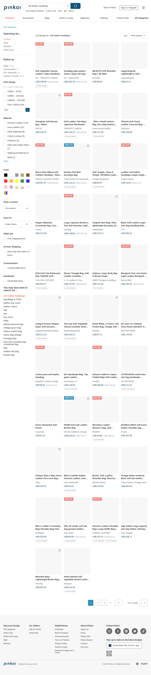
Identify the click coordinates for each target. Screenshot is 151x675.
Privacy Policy (61, 644)
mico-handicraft (71, 482)
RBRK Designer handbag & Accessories (110, 280)
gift (65, 11)
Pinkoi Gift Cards (11, 636)
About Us (84, 629)
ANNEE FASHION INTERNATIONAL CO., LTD (56, 179)
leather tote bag (11, 351)
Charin (38, 229)
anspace (68, 583)
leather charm (10, 306)
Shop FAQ (33, 633)
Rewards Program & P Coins (64, 651)
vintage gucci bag (12, 328)
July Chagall (126, 533)
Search (75, 6)
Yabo (37, 482)
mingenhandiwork (100, 179)
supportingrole (127, 78)
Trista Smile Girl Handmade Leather (80, 179)
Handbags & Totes (13, 299)
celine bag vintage (12, 335)
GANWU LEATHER (101, 533)
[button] (28, 110)
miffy (6, 320)
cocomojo (39, 432)
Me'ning (39, 583)
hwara (71, 11)
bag (5, 348)
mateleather (97, 229)
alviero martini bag (13, 331)
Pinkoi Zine (9, 50)
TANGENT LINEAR (49, 78)
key (5, 313)
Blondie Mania (99, 482)
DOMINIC (39, 533)
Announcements (62, 636)
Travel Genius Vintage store (134, 482)
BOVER (96, 432)
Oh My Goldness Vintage (75, 432)
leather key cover (12, 303)
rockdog (67, 229)
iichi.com (84, 647)
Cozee (124, 432)
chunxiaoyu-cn (70, 381)
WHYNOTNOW (128, 331)
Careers (84, 644)
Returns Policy (61, 647)
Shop (6, 43)
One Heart (69, 533)
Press (83, 633)
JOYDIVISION (127, 381)
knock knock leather (101, 128)
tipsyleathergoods (72, 331)
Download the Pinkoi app (124, 645)
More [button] (6, 161)
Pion (60, 11)
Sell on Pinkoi (110, 7)
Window (7, 46)
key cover (8, 317)
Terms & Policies (62, 640)
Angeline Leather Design (46, 381)
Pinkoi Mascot (87, 640)
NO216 (38, 128)
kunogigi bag (10, 338)
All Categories (10, 27)
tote (5, 310)
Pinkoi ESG (85, 636)
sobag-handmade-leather (46, 331)
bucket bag (9, 355)
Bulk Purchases (61, 633)
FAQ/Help (59, 629)
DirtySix (96, 331)
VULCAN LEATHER (44, 280)
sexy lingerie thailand (35, 11)
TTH (123, 229)
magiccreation (127, 179)
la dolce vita (51, 11)
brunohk (96, 78)
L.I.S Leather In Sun (73, 280)
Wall (5, 640)
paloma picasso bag (13, 324)
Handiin (95, 381)
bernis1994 (74, 78)
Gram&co (125, 128)
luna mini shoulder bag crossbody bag (15, 343)
